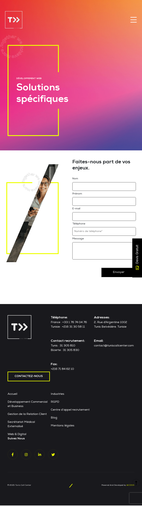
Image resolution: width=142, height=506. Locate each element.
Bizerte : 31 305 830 (65, 350)
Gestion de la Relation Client (27, 414)
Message (78, 239)
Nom (75, 179)
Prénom (77, 194)
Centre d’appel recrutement (70, 410)
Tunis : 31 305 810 (63, 346)
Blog (54, 418)
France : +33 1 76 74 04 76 (69, 323)
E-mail (76, 209)
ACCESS (130, 486)
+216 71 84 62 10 (62, 369)
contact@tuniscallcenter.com (114, 346)
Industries (57, 394)
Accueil (12, 394)
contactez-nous (29, 377)
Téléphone (78, 224)
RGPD (55, 402)
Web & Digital (17, 435)
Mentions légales (62, 426)
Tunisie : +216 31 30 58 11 (68, 327)
